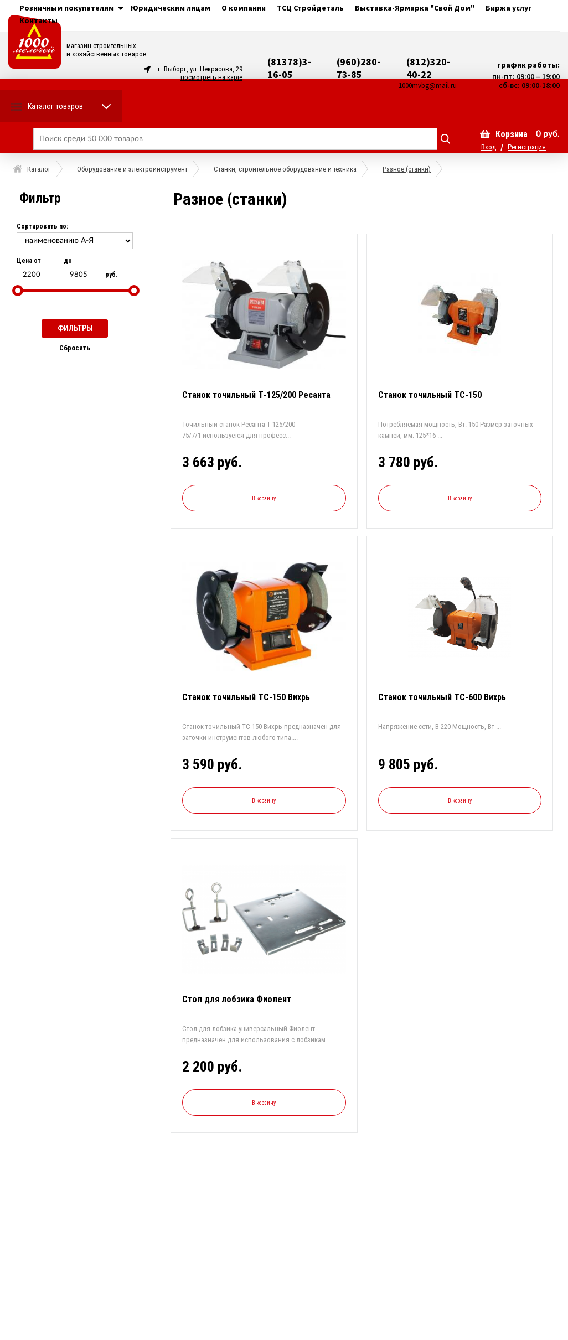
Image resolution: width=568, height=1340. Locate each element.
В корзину (264, 498)
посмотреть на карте (211, 77)
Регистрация (527, 147)
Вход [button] (488, 147)
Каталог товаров (55, 106)
